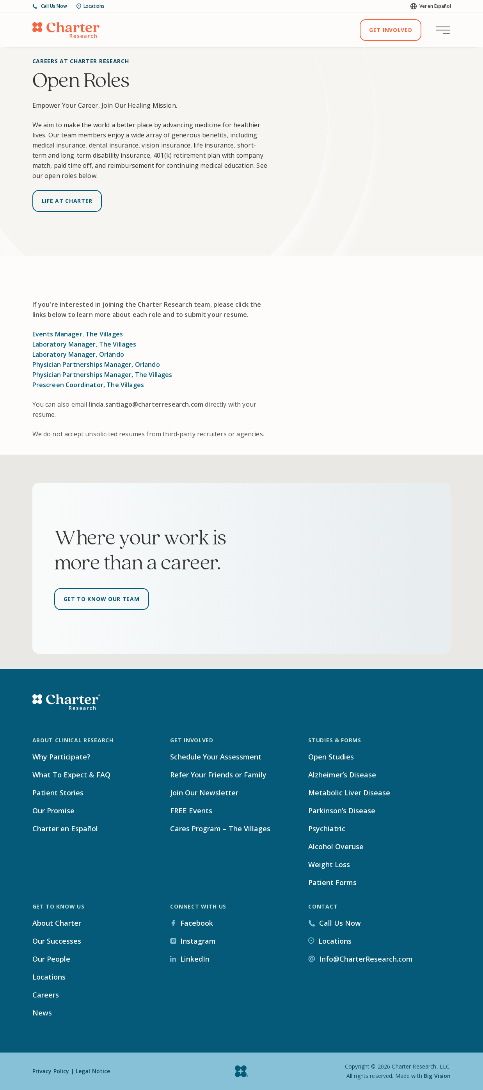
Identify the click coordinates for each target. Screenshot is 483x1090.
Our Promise (53, 810)
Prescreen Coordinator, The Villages (88, 385)
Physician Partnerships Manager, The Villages (102, 374)
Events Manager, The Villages (77, 334)
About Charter (56, 923)
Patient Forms (332, 882)
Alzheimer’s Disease (342, 774)
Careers (45, 994)
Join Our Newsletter (204, 792)
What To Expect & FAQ (71, 774)
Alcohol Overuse (336, 846)
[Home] (65, 30)
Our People (51, 959)
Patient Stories (57, 792)
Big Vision (437, 1075)
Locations (90, 6)
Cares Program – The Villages (220, 828)
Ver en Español (430, 6)
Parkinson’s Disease (341, 810)
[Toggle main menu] (443, 30)
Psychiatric (326, 828)
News (42, 1012)
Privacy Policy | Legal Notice (71, 1071)
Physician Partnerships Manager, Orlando (96, 364)
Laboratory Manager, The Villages (84, 344)
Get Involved (390, 30)
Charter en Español (65, 828)
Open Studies (331, 756)
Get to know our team (102, 599)
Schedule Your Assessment (215, 756)
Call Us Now (49, 6)
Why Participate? (61, 756)
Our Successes (56, 941)
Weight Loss (329, 864)
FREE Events (191, 810)
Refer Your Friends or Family (218, 774)
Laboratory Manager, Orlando (78, 354)
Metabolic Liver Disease (349, 792)
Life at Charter (67, 200)
